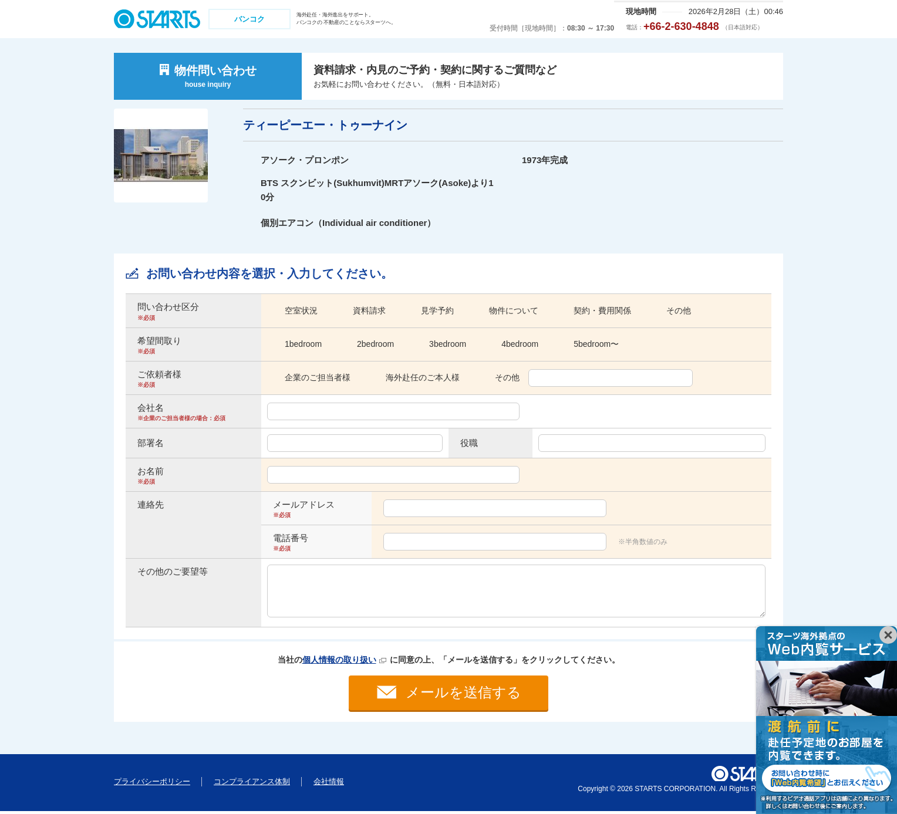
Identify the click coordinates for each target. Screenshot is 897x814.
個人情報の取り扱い (339, 659)
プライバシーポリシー (152, 784)
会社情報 (328, 784)
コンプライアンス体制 (252, 784)
